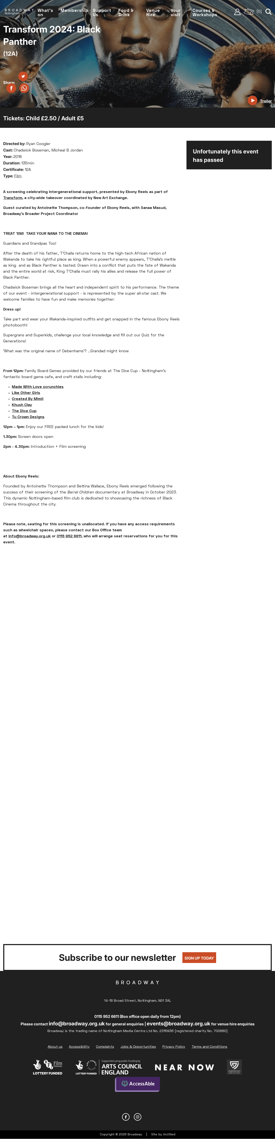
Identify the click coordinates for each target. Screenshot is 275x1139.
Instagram (137, 1117)
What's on (45, 12)
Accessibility (79, 1046)
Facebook (126, 1117)
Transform (12, 198)
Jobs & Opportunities (138, 1046)
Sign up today (199, 958)
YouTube (149, 1117)
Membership (75, 10)
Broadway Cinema (137, 989)
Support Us (102, 12)
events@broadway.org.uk (178, 1023)
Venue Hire (153, 12)
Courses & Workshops (204, 12)
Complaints (105, 1046)
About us (55, 1046)
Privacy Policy (173, 1046)
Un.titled (169, 1134)
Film (17, 176)
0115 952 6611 (69, 536)
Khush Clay (22, 405)
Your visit (176, 12)
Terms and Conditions (209, 1046)
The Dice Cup (24, 411)
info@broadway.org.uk (29, 536)
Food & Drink (126, 12)
